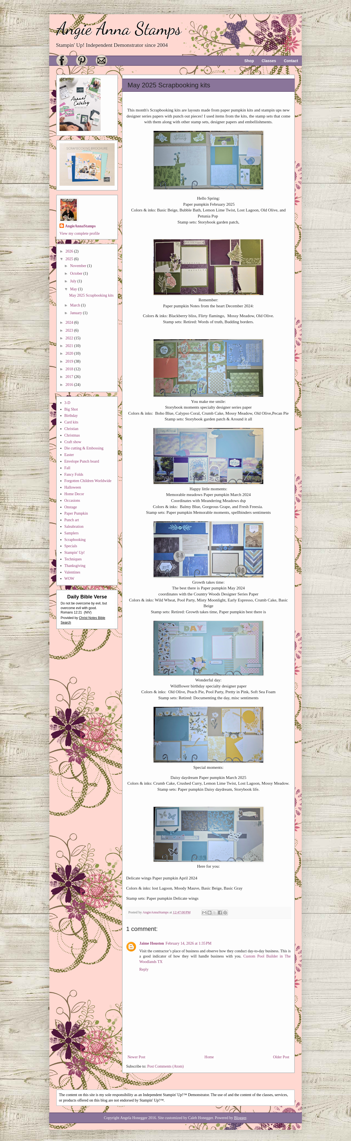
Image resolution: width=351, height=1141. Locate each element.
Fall (67, 468)
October (76, 273)
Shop (249, 61)
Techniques (73, 559)
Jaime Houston (151, 943)
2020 (70, 353)
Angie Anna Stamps (118, 28)
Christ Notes (88, 618)
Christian (71, 429)
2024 (70, 322)
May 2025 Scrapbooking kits (91, 295)
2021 (70, 346)
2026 (70, 251)
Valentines (72, 572)
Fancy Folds (73, 474)
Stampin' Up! (74, 553)
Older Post (281, 1057)
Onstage (70, 507)
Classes (269, 61)
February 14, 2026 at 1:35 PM (188, 943)
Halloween (72, 487)
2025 (70, 259)
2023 (70, 330)
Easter (69, 455)
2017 (70, 377)
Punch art (71, 520)
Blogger (240, 1118)
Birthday (71, 416)
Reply (143, 969)
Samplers (71, 533)
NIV (87, 612)
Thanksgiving (75, 566)
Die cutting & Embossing (84, 448)
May (74, 289)
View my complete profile (80, 233)
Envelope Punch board (81, 461)
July (73, 281)
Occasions (72, 500)
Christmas (72, 435)
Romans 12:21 (71, 612)
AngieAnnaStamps (80, 226)
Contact (291, 61)
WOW (69, 579)
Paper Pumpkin (76, 513)
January (76, 313)
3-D (67, 403)
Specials (70, 546)
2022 (70, 338)
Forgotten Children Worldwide (88, 481)
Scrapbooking (75, 540)
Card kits (71, 422)
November (78, 266)
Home (209, 1057)
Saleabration (74, 526)
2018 (70, 369)
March (75, 305)
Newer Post (136, 1057)
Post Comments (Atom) (165, 1066)
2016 (70, 385)
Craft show (72, 442)
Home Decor (74, 494)
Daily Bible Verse (87, 597)
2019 (70, 361)
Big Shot (71, 409)
